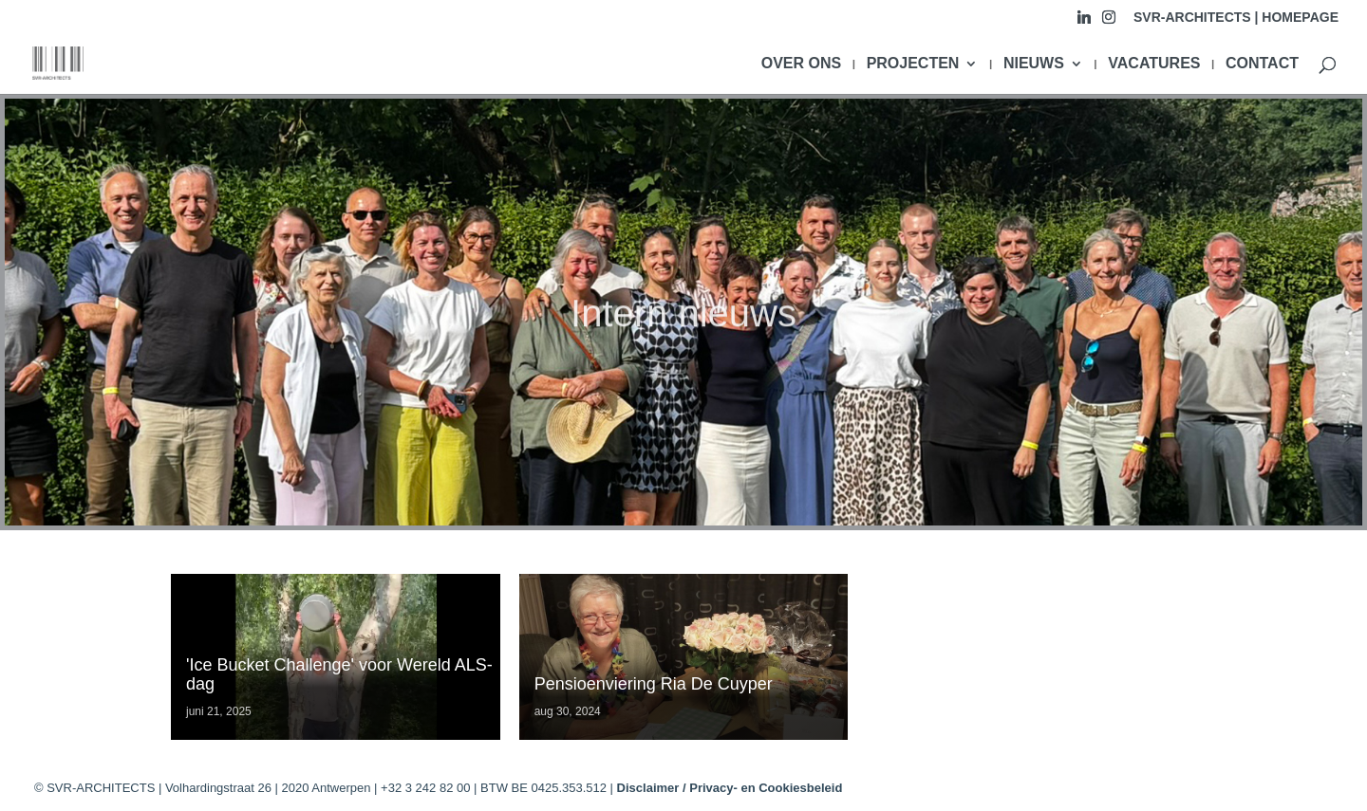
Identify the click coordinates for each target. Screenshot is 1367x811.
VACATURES (1154, 64)
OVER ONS (801, 64)
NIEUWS (1033, 64)
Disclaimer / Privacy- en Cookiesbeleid (730, 788)
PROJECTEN (913, 64)
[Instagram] (1108, 22)
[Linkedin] (1084, 22)
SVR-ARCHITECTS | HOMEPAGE (1236, 17)
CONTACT (1262, 64)
